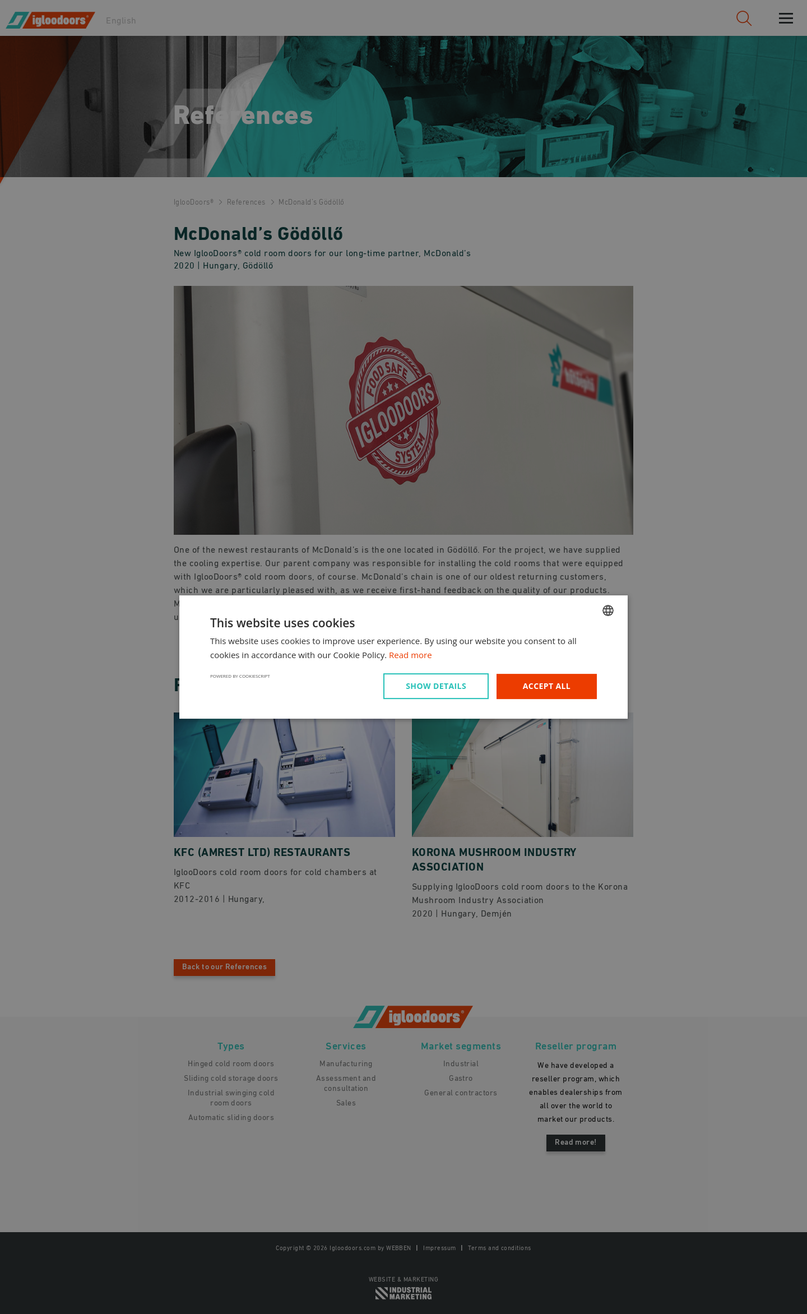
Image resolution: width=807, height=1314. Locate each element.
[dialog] (403, 657)
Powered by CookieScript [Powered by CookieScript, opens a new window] (240, 676)
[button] (438, 686)
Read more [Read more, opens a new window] (410, 654)
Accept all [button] (547, 686)
